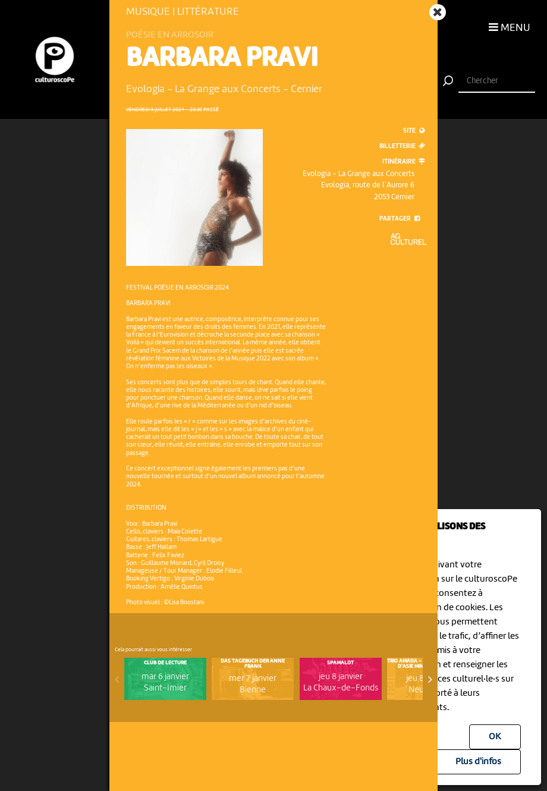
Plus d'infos (478, 762)
